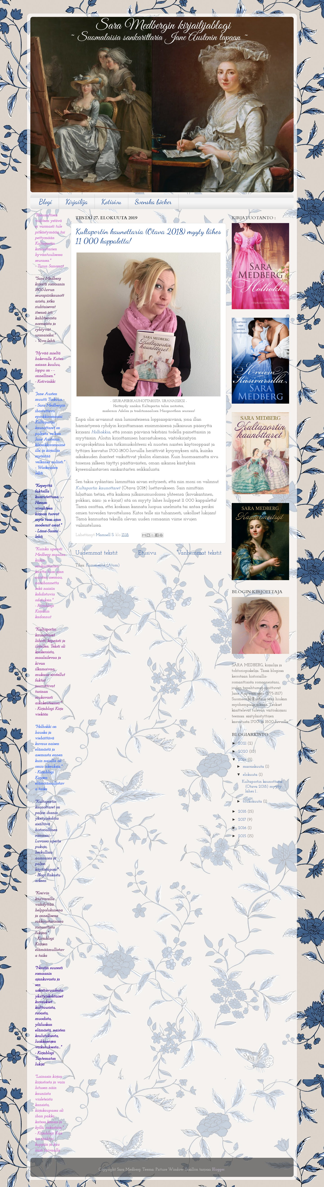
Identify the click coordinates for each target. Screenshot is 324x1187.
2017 (242, 820)
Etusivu (147, 553)
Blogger (218, 1169)
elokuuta (251, 775)
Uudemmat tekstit (96, 553)
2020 (243, 751)
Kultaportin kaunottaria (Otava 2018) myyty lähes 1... (262, 787)
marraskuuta (254, 767)
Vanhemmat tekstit (199, 553)
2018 (243, 811)
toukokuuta (253, 801)
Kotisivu (111, 202)
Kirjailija (77, 202)
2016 (243, 828)
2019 (243, 760)
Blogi (45, 202)
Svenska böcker (153, 202)
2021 (243, 743)
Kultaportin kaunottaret (98, 488)
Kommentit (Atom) (103, 565)
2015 (242, 836)
